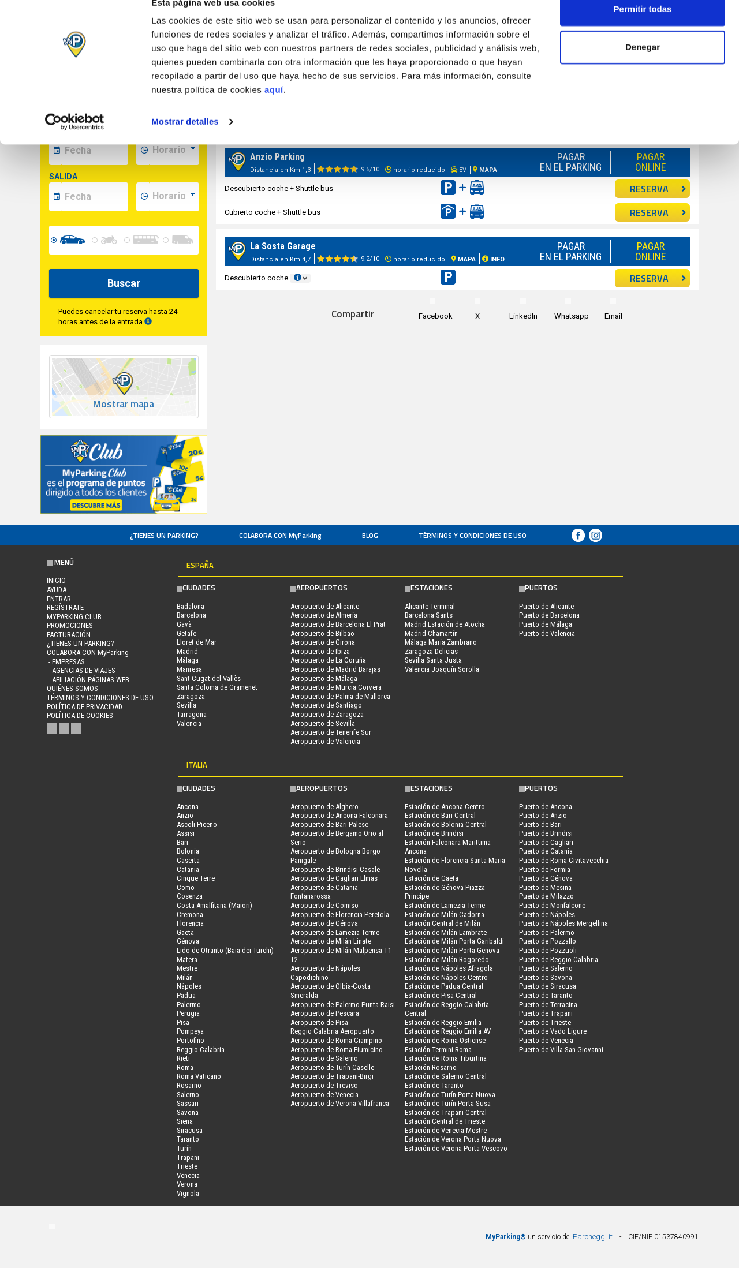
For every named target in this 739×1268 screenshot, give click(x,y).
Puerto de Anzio (543, 815)
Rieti (183, 1058)
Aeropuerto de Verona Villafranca (339, 1103)
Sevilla (186, 705)
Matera (187, 959)
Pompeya (190, 1031)
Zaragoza (191, 696)
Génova (188, 941)
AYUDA (56, 589)
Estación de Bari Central (440, 815)
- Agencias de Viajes (81, 670)
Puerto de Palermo (546, 932)
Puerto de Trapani (546, 1013)
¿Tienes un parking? (164, 535)
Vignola (188, 1193)
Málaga (188, 660)
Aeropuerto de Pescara (324, 1013)
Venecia (188, 1175)
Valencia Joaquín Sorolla (442, 669)
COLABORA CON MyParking (280, 535)
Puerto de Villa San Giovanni (561, 1049)
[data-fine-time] (174, 196)
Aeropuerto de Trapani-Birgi (332, 1076)
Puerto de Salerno (546, 968)
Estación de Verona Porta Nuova (453, 1139)
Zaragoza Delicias (431, 651)
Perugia (188, 1013)
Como (186, 887)
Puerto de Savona (545, 977)
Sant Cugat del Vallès (209, 678)
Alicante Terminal (430, 606)
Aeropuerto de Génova (324, 923)
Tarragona (192, 714)
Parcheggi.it (593, 1236)
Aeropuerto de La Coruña (328, 660)
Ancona (188, 806)
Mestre (187, 968)
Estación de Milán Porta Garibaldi (454, 941)
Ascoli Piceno (197, 824)
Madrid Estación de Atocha (445, 624)
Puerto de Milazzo (546, 896)
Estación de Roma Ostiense (445, 1040)
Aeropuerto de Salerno (324, 1058)
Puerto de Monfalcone (552, 905)
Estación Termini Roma (438, 1049)
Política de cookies (80, 715)
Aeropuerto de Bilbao (322, 633)
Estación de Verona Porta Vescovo (456, 1148)
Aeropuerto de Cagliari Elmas (334, 878)
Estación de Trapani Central (446, 1112)
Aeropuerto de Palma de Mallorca (340, 696)
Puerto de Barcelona (549, 615)
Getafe (186, 633)
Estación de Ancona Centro (445, 806)
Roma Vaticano (199, 1076)
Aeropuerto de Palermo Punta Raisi (342, 1004)
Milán (185, 977)
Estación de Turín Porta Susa (448, 1103)
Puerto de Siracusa (547, 986)
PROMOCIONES (70, 625)
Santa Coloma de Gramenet (217, 687)
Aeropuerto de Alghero (324, 806)
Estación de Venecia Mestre (446, 1130)
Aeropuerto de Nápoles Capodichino (325, 973)
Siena (185, 1121)
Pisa (183, 1022)
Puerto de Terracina (548, 1004)
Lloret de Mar (197, 642)
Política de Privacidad (84, 706)
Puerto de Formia (544, 869)
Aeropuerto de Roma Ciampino (336, 1040)
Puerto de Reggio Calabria (558, 959)
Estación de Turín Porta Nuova (450, 1094)
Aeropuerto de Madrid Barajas (335, 669)
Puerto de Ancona (545, 806)
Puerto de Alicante (546, 606)
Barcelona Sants (429, 615)
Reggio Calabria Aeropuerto (332, 1031)
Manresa (189, 669)
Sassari (188, 1103)
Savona (188, 1112)
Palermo (189, 1004)
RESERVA (658, 189)
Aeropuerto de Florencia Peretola (339, 914)
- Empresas (66, 661)
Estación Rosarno (431, 1067)
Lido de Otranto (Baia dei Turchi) (225, 950)
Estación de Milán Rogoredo (447, 959)
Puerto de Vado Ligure (553, 1031)
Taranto (188, 1139)
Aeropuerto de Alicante (324, 606)
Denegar (642, 68)
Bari (182, 842)
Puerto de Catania (546, 851)
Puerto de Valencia (547, 633)
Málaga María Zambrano (441, 642)
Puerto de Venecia (546, 1040)
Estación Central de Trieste (445, 1121)
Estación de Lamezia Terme (445, 905)
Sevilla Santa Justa (433, 660)
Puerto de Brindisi (546, 833)
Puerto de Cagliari (546, 842)
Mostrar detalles (185, 143)
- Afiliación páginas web (88, 679)
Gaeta (185, 932)
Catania (188, 869)
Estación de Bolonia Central (446, 824)
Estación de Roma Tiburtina (446, 1058)
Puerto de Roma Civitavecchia (564, 860)
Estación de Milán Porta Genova (452, 950)
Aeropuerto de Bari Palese (329, 824)
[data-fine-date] (94, 196)
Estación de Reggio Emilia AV (448, 1031)
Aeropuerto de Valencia (325, 741)
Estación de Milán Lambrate (446, 932)
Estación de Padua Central (444, 986)
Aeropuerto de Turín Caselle (332, 1067)
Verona (187, 1184)
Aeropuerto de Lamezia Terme (334, 932)
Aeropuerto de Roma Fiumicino (336, 1049)
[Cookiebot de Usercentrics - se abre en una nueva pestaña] (74, 143)
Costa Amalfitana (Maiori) (214, 905)
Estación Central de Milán (442, 923)
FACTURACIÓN (69, 634)
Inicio (56, 580)
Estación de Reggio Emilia (443, 1022)
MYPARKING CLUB (74, 616)
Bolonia (188, 851)
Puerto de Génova (546, 878)
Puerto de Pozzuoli (548, 950)
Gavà (184, 624)
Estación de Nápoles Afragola (449, 968)
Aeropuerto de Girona (322, 642)
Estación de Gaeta (431, 878)
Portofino (190, 1040)
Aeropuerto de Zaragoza (327, 714)
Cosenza (190, 896)
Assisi (186, 833)
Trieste (187, 1166)
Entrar (59, 598)
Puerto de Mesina (545, 887)
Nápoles (189, 986)
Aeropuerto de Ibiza (320, 651)
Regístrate (65, 607)
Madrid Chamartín (431, 633)
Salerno (188, 1094)
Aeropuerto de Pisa (319, 1022)
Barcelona (191, 615)
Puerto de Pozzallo (547, 941)
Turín (184, 1148)
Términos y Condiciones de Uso (473, 535)
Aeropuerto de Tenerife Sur (330, 732)
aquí (273, 111)
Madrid (187, 651)
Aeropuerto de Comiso (324, 905)
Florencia (190, 923)
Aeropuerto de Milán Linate (330, 941)
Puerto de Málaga (545, 624)
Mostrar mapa (123, 404)
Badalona (190, 606)
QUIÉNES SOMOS (72, 688)
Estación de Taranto (434, 1085)
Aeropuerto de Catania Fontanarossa (324, 892)
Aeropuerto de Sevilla (322, 723)
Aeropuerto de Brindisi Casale (335, 869)
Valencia (189, 723)
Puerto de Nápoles (547, 914)
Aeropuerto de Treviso (324, 1085)
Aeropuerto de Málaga (323, 678)
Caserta (188, 860)
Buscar (123, 283)
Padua (186, 995)
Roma (185, 1067)
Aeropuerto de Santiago (326, 705)
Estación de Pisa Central (441, 995)
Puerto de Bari (540, 824)
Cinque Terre (196, 878)
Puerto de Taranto (546, 995)
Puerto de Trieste (545, 1022)
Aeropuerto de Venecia (324, 1094)
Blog (370, 535)
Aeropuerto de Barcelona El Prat (338, 624)
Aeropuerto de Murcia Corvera (336, 687)
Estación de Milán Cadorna (444, 914)
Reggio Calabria (201, 1049)
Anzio (185, 815)
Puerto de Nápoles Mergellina (563, 923)
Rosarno (189, 1085)
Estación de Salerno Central (446, 1076)
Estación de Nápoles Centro (446, 977)
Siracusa (190, 1130)
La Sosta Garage (283, 246)
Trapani (188, 1157)
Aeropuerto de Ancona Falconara (339, 815)
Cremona (190, 914)
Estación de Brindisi (434, 833)
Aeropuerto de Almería (323, 615)
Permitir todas (643, 30)
